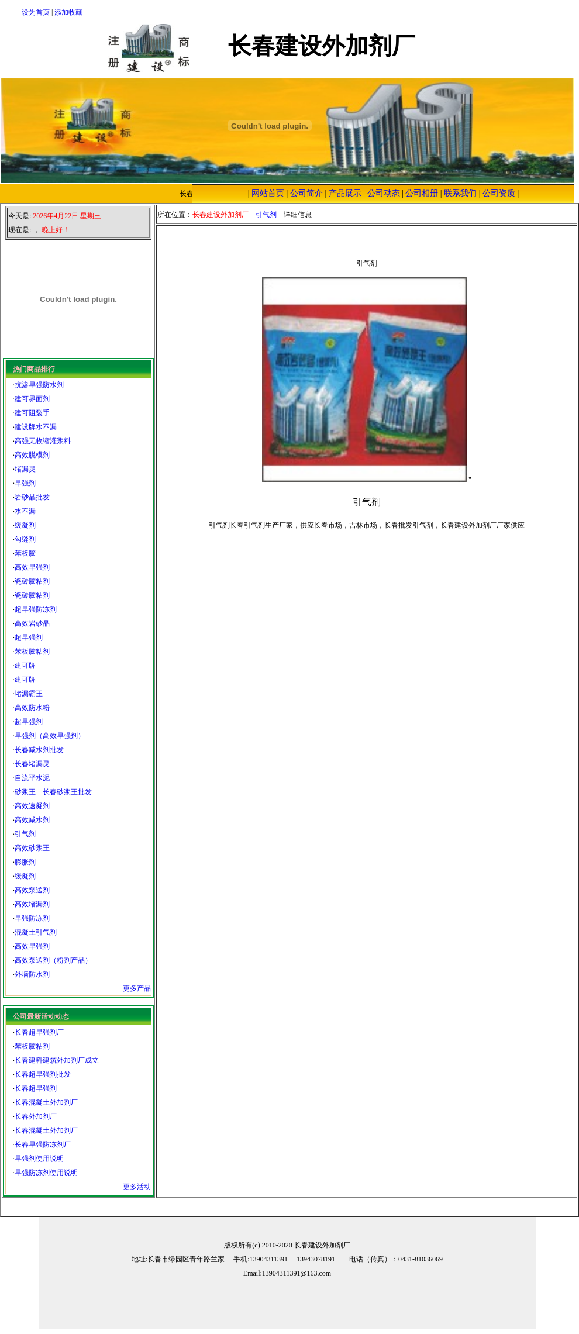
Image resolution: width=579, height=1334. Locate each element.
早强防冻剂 (32, 918)
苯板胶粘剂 (32, 651)
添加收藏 (68, 12)
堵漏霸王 (29, 694)
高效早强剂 (32, 567)
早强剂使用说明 (39, 1158)
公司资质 (498, 193)
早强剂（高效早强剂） (50, 736)
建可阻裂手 (32, 413)
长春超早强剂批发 (43, 1074)
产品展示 (345, 193)
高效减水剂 (32, 820)
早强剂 (25, 483)
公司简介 (306, 193)
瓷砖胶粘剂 (32, 581)
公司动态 (383, 193)
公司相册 (421, 193)
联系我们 (460, 193)
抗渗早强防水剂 (39, 385)
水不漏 (25, 511)
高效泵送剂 (32, 890)
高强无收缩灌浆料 (43, 441)
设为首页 (36, 12)
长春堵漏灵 (32, 764)
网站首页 (267, 193)
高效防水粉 (32, 708)
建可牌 (25, 665)
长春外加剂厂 (36, 1116)
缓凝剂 (25, 525)
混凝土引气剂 (36, 932)
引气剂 (25, 834)
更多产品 (137, 988)
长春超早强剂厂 (39, 1032)
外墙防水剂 (32, 974)
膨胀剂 (25, 862)
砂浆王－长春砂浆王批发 (53, 792)
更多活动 (137, 1187)
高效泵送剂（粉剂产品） (53, 960)
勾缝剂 (25, 539)
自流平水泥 (32, 778)
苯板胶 (25, 553)
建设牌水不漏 (36, 427)
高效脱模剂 (32, 455)
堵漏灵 (25, 469)
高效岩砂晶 (32, 623)
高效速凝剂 (32, 806)
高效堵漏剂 (32, 904)
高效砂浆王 (32, 848)
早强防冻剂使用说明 (46, 1172)
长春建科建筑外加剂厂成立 (57, 1060)
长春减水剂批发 (39, 750)
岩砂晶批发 (32, 497)
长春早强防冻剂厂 (43, 1144)
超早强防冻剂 (36, 609)
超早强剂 (29, 637)
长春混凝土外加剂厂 (46, 1102)
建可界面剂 (32, 399)
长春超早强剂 (36, 1088)
